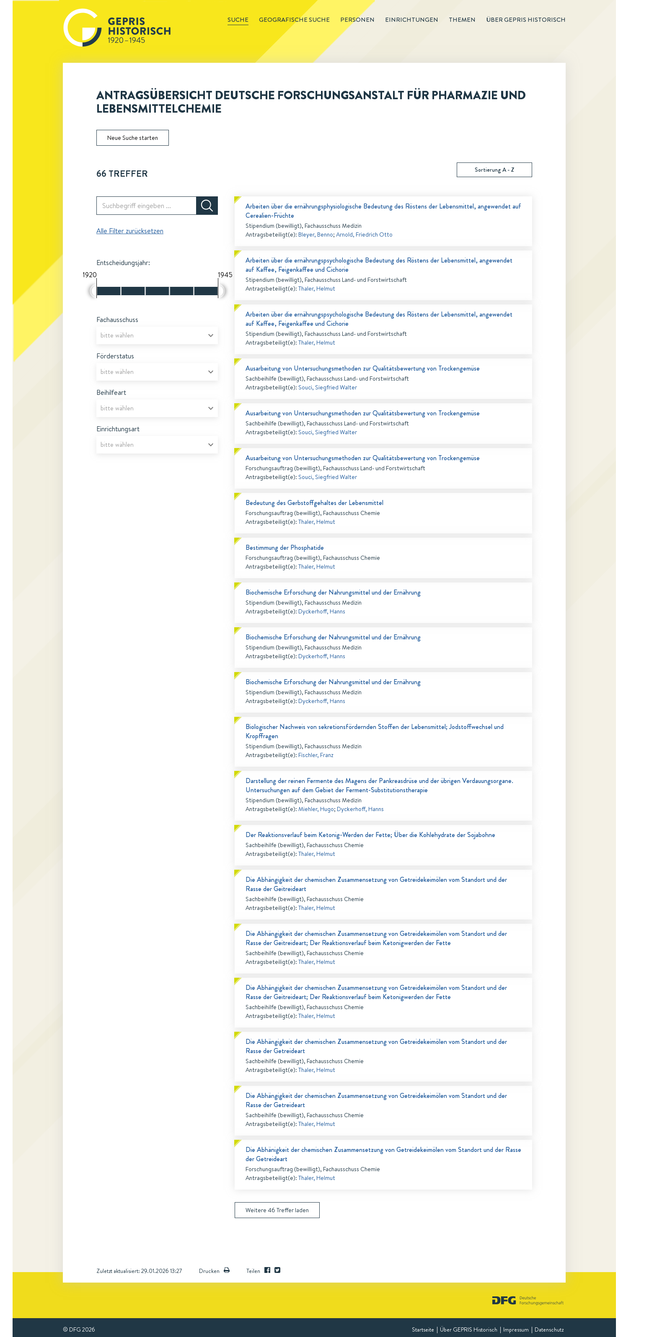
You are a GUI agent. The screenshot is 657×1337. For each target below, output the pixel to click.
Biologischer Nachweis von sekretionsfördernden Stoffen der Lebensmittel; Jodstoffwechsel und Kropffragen (375, 731)
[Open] (211, 335)
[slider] (93, 291)
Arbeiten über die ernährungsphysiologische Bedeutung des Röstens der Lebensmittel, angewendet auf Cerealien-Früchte (383, 210)
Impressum (516, 1329)
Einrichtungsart (118, 428)
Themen (462, 19)
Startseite (423, 1329)
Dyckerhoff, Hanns (321, 611)
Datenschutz (549, 1329)
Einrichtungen (411, 19)
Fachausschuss (117, 319)
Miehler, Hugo (316, 809)
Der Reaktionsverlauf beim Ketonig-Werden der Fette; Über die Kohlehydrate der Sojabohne (370, 835)
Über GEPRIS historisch (526, 19)
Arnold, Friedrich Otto (364, 234)
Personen (357, 19)
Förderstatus (115, 356)
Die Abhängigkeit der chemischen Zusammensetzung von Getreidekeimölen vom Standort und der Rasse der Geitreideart (376, 884)
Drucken (214, 1271)
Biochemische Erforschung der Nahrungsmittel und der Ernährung (333, 592)
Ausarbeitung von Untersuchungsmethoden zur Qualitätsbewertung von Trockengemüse (363, 368)
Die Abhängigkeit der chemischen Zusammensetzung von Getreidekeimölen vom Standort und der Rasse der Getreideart (376, 1046)
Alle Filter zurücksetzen (129, 230)
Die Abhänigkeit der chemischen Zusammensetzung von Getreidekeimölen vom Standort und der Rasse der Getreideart (383, 1154)
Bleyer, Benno (315, 234)
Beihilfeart (111, 392)
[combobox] (157, 335)
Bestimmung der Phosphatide (285, 547)
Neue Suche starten (132, 138)
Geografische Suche (294, 19)
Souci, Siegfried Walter (327, 387)
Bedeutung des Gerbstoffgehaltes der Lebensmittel (314, 502)
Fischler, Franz (316, 755)
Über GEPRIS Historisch (468, 1329)
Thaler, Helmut (316, 288)
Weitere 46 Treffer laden (277, 1210)
